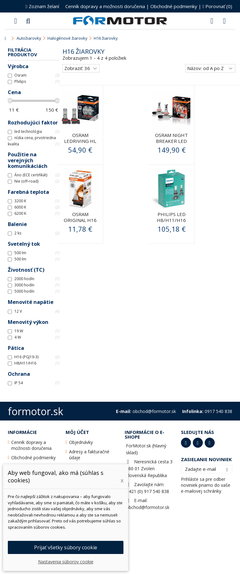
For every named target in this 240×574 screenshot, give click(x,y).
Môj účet (77, 432)
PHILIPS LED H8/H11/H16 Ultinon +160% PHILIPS (171, 223)
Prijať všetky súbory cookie (65, 547)
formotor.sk (35, 411)
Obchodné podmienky (173, 6)
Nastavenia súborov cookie (65, 562)
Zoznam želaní (42, 6)
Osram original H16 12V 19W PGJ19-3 (80, 220)
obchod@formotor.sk (147, 507)
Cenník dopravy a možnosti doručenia (105, 6)
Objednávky (81, 442)
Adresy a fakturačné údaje (89, 455)
